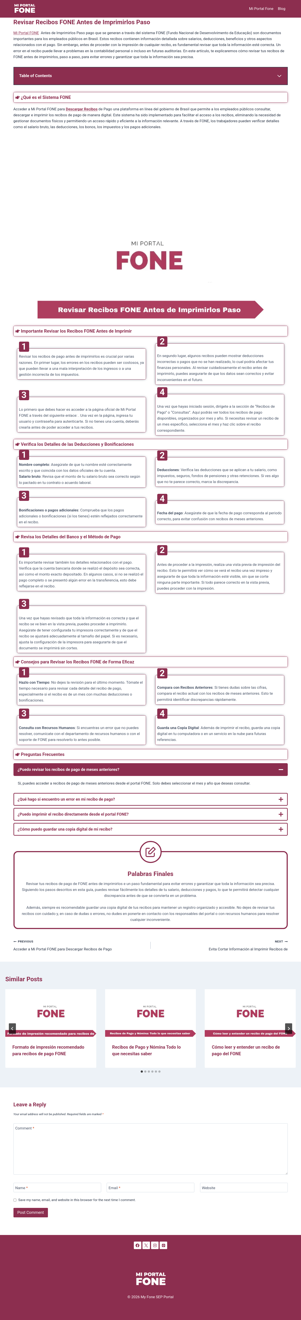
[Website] (244, 1187)
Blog (281, 8)
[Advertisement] (145, 168)
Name (21, 1187)
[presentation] (50, 1013)
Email (115, 1187)
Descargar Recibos (82, 109)
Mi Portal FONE (26, 33)
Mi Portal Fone (261, 8)
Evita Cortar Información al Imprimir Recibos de (221, 944)
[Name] (57, 1187)
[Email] (150, 1187)
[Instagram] (155, 1245)
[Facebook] (137, 1245)
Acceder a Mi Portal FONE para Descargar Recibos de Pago (80, 944)
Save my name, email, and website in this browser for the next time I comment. (77, 1200)
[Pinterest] (163, 1245)
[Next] (288, 1028)
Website (208, 1187)
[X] (146, 1245)
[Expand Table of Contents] (150, 76)
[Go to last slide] (12, 1028)
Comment (24, 1128)
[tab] (142, 1071)
